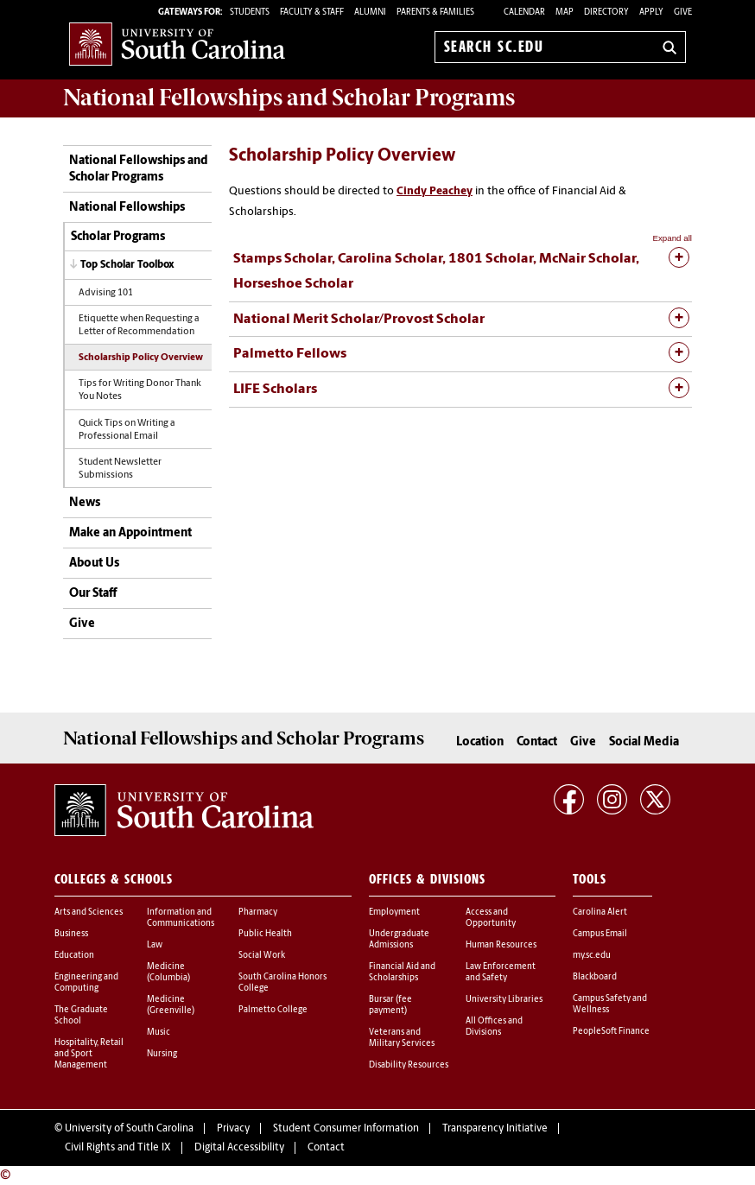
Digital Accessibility (239, 1148)
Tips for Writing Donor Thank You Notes (140, 390)
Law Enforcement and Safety (501, 972)
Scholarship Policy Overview (141, 358)
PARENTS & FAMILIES (435, 12)
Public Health (265, 934)
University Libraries (504, 999)
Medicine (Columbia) (168, 972)
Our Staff (93, 593)
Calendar (524, 12)
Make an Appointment (130, 533)
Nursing (162, 1054)
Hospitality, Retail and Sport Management (89, 1054)
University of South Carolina (129, 1129)
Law (154, 945)
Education (74, 955)
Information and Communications (180, 918)
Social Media (644, 742)
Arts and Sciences (88, 912)
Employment (394, 912)
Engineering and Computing (86, 983)
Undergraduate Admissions (399, 939)
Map (564, 12)
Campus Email (600, 934)
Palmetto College (273, 1010)
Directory (606, 12)
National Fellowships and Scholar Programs (138, 170)
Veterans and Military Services (402, 1038)
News (84, 503)
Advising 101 (106, 293)
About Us (94, 563)
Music (158, 1032)
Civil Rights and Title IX (118, 1148)
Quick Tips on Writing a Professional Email (127, 430)
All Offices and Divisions (494, 1027)
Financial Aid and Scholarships (402, 972)
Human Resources (501, 945)
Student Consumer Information (346, 1129)
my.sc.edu (592, 955)
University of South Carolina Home (177, 44)
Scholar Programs (118, 237)
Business (71, 934)
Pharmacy (257, 912)
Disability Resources (408, 1065)
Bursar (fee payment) (390, 1005)
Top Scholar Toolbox (127, 265)
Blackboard (595, 977)
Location (480, 742)
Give (683, 12)
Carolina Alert (600, 912)
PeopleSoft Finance (611, 1031)
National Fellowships (127, 207)
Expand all (672, 238)
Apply (651, 12)
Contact (537, 742)
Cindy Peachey (435, 191)
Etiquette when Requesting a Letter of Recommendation (139, 325)
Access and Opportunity (491, 918)
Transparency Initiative (495, 1129)
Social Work (261, 955)
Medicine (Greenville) (170, 1005)
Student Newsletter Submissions (120, 469)
